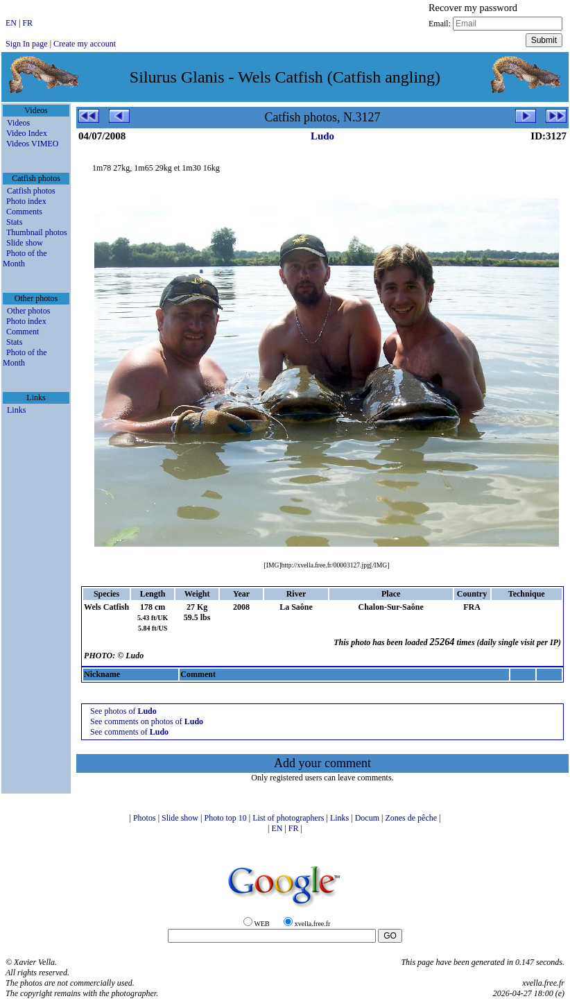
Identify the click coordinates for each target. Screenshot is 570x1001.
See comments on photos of (146, 721)
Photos (145, 818)
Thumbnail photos (36, 232)
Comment (22, 331)
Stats (14, 222)
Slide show (24, 243)
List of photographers (289, 818)
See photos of (123, 711)
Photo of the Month (25, 258)
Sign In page (27, 44)
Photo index (26, 201)
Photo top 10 (226, 818)
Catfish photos (31, 191)
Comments (24, 211)
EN (12, 23)
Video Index (26, 133)
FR (27, 23)
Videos (18, 123)
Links (16, 410)
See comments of (129, 732)
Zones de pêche (412, 818)
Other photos (28, 311)
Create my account (84, 44)
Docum (368, 818)
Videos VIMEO (32, 143)
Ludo (322, 136)
